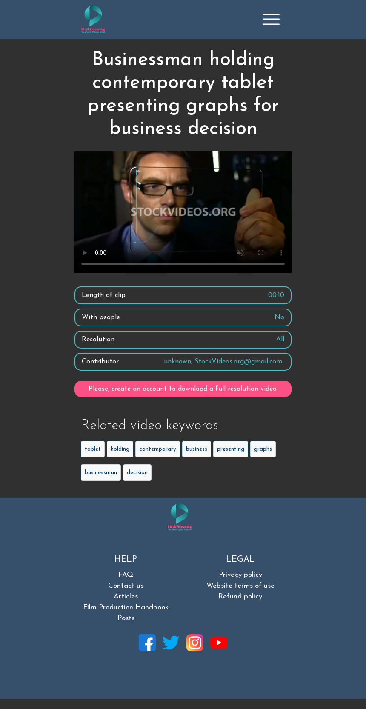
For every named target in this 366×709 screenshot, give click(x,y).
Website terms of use (240, 585)
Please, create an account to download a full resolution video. (183, 389)
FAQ (125, 574)
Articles (126, 596)
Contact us (125, 585)
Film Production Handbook (126, 607)
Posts (125, 618)
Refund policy (240, 596)
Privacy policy (240, 574)
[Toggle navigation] (271, 19)
